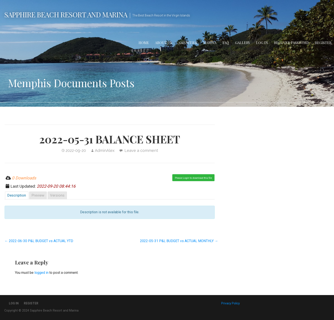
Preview (38, 195)
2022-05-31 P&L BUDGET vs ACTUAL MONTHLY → (179, 241)
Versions (57, 195)
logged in (41, 273)
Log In (262, 42)
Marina (209, 42)
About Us (163, 42)
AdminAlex (105, 150)
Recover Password (291, 42)
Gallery (242, 42)
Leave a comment (141, 150)
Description (16, 195)
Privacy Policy (230, 303)
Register (323, 42)
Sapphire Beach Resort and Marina (65, 14)
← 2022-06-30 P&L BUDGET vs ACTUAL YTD (39, 241)
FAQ (226, 42)
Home (144, 42)
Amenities (187, 42)
